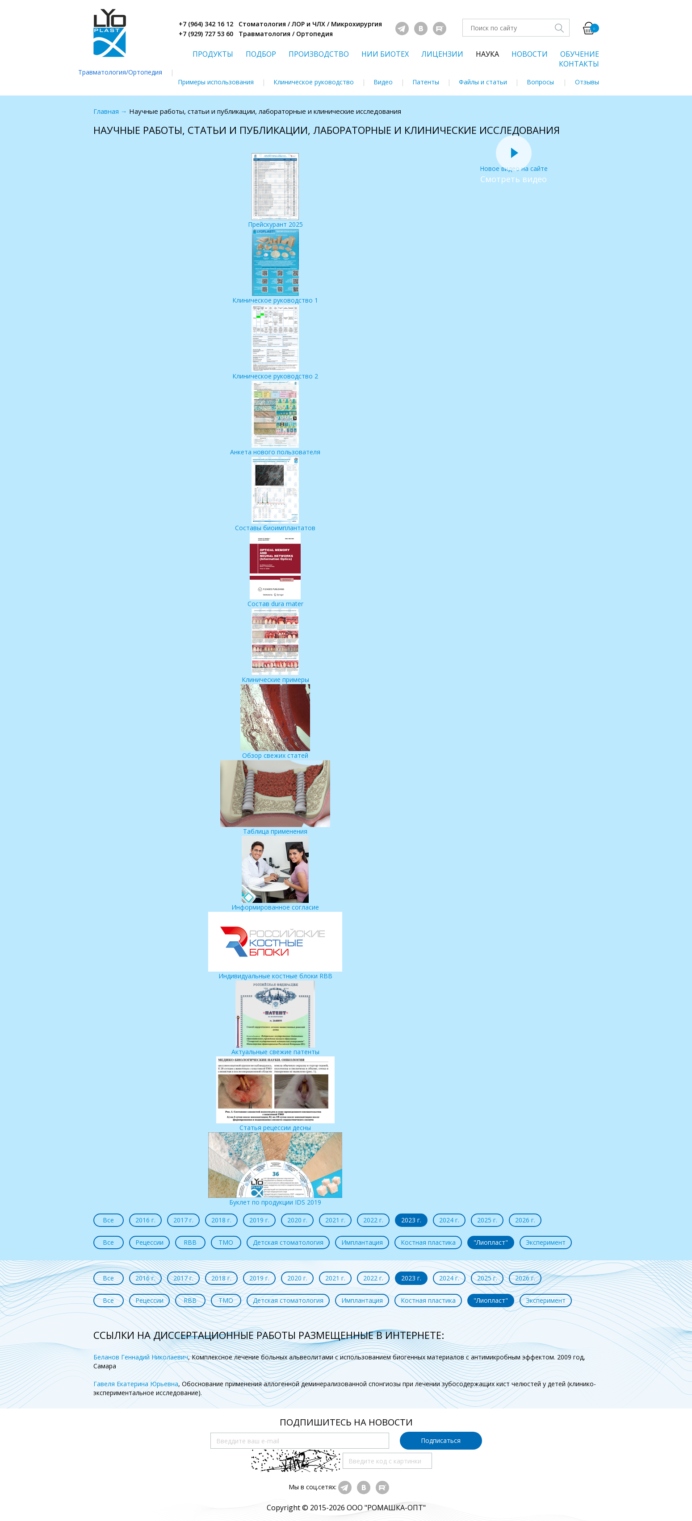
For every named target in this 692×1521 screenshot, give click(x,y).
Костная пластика (428, 1242)
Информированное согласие (275, 873)
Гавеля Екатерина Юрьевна (135, 1384)
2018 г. (221, 1220)
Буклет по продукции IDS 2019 (275, 1169)
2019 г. (259, 1220)
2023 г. (411, 1220)
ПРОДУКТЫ (213, 54)
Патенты (425, 82)
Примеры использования (216, 82)
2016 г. (145, 1220)
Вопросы (540, 82)
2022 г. (373, 1220)
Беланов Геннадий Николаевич (140, 1357)
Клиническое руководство (313, 82)
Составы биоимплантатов (275, 494)
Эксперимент (546, 1242)
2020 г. (297, 1220)
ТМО (225, 1242)
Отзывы (587, 82)
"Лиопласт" (491, 1242)
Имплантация (362, 1242)
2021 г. (335, 1220)
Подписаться (441, 1440)
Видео (383, 82)
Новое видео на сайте (514, 164)
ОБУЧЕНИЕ (579, 54)
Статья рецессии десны (275, 1094)
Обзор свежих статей (275, 722)
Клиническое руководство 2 (275, 342)
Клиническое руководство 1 (275, 266)
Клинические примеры (275, 646)
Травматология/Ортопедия (120, 72)
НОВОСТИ (530, 54)
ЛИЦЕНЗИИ (442, 54)
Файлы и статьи (483, 82)
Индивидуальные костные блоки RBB (275, 946)
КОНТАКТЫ (579, 64)
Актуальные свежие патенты (275, 1018)
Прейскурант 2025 (275, 191)
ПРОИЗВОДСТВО (319, 54)
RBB (190, 1242)
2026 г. (525, 1220)
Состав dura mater (275, 570)
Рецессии (149, 1242)
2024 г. (449, 1220)
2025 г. (487, 1220)
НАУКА (487, 54)
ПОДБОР (261, 54)
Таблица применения (275, 797)
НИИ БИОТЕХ (385, 54)
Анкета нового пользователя (275, 418)
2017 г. (183, 1220)
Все (108, 1220)
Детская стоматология (288, 1242)
